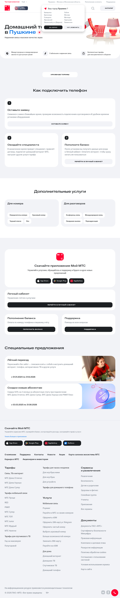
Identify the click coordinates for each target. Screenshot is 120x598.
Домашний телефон (51, 570)
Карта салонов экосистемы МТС (84, 454)
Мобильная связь (50, 503)
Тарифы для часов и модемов (56, 467)
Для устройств (49, 482)
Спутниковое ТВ (50, 565)
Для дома (47, 551)
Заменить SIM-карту (52, 541)
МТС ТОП (9, 516)
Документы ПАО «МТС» (91, 526)
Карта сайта (86, 569)
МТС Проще (10, 497)
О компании (10, 454)
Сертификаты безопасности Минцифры (93, 532)
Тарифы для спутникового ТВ (17, 536)
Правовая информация (91, 538)
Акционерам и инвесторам (35, 459)
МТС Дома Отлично (13, 478)
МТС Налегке (10, 530)
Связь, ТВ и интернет (14, 473)
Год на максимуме (13, 541)
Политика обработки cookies (93, 552)
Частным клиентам (12, 2)
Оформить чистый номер (54, 527)
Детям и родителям (90, 485)
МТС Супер (10, 512)
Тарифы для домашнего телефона (58, 487)
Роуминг (46, 508)
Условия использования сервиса (95, 564)
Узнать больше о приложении (16, 436)
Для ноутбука (49, 477)
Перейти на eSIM (50, 545)
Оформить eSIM (50, 517)
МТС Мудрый (10, 526)
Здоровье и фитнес (89, 490)
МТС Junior (9, 521)
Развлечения (86, 476)
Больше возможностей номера (56, 536)
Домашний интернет (52, 556)
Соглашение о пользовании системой (93, 558)
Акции (62, 454)
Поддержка (25, 454)
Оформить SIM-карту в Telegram (57, 522)
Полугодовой (10, 545)
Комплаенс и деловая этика (93, 543)
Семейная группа (88, 495)
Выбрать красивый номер (54, 531)
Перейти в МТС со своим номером (58, 513)
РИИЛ (7, 507)
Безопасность (87, 481)
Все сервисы (86, 509)
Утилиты (85, 499)
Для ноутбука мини (51, 472)
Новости (51, 454)
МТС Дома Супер (12, 487)
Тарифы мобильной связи (16, 493)
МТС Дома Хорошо (13, 482)
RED (6, 502)
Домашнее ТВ (49, 560)
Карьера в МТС (12, 459)
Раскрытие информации (92, 547)
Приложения (86, 504)
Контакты (39, 454)
